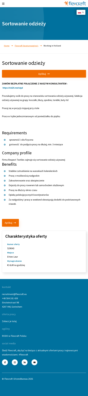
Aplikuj (44, 73)
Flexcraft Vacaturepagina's (26, 45)
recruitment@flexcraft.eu (14, 294)
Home (6, 45)
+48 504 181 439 (10, 298)
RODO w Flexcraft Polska (14, 335)
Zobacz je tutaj (9, 321)
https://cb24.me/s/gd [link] (12, 88)
